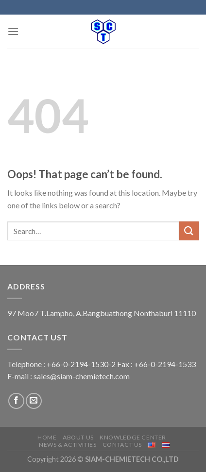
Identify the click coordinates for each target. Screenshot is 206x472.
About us (78, 437)
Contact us (122, 444)
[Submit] (189, 230)
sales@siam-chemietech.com (82, 376)
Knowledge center (133, 437)
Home (46, 437)
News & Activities (67, 444)
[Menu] (13, 31)
